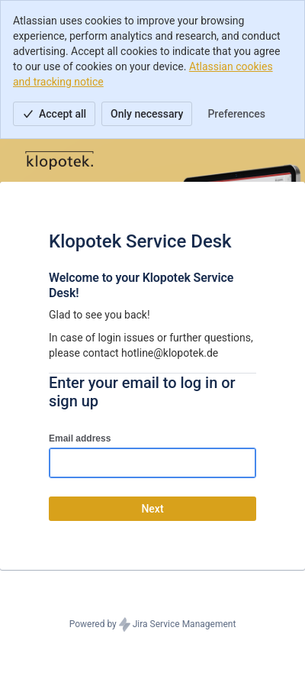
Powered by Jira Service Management (152, 624)
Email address (80, 438)
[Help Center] (59, 160)
